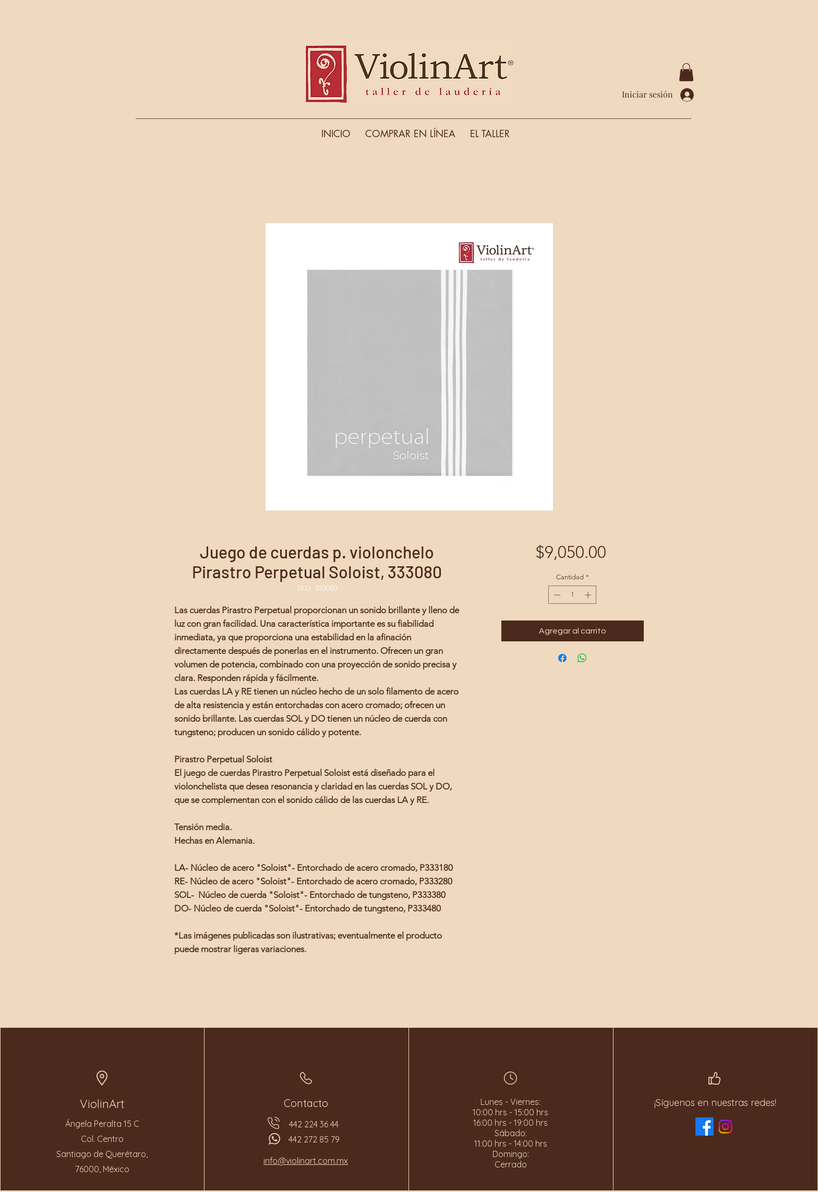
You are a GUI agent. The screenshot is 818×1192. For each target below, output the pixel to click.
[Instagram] (725, 1126)
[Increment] (589, 595)
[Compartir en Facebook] (562, 658)
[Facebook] (704, 1126)
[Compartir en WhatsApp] (582, 658)
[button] (686, 72)
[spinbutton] (572, 595)
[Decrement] (556, 595)
